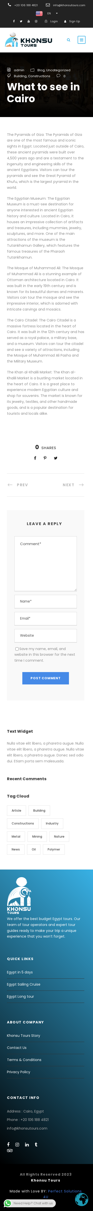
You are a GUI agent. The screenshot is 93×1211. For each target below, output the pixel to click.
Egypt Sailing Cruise (23, 984)
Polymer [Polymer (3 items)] (54, 849)
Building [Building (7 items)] (39, 810)
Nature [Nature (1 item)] (59, 836)
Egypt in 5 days (20, 972)
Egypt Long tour (20, 996)
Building (20, 76)
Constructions (39, 76)
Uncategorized (58, 70)
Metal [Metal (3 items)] (16, 836)
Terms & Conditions (24, 1059)
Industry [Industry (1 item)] (52, 823)
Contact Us (17, 1047)
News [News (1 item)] (16, 849)
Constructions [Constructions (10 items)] (23, 823)
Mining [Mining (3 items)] (37, 836)
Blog (41, 70)
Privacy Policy (18, 1071)
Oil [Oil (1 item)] (34, 849)
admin (19, 70)
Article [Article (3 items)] (16, 810)
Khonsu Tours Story (23, 1035)
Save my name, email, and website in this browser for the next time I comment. (44, 654)
